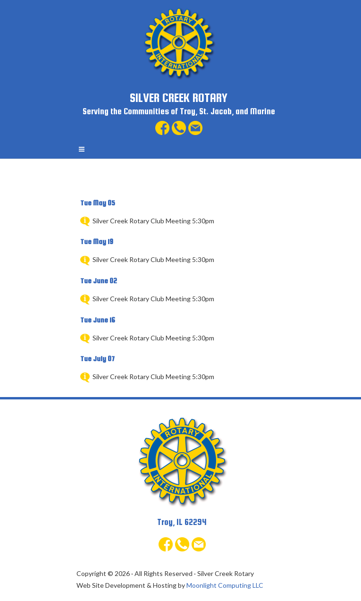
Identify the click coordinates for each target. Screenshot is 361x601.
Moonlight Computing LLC (224, 585)
